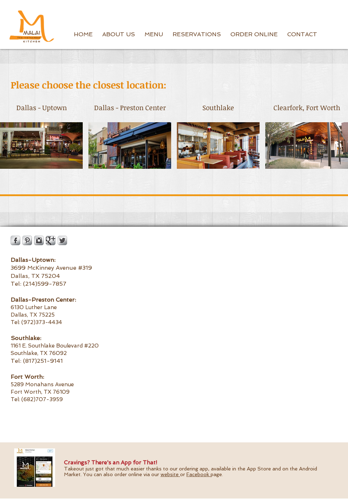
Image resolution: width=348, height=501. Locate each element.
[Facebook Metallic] (15, 240)
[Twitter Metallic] (62, 240)
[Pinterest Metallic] (27, 240)
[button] (119, 34)
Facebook (198, 474)
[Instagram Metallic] (39, 240)
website (170, 474)
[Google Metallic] (50, 240)
